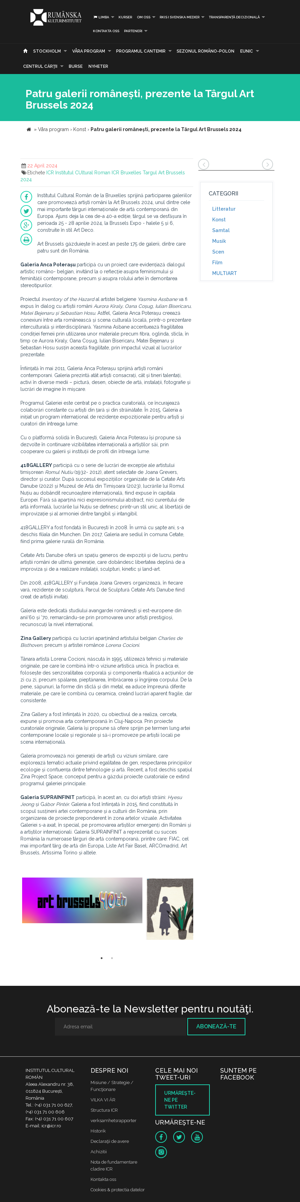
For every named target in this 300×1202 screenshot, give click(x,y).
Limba (101, 17)
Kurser (125, 17)
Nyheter (98, 66)
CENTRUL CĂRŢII (40, 66)
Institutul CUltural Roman (82, 172)
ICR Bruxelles (126, 172)
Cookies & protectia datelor (118, 1189)
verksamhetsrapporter (114, 1120)
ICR (50, 172)
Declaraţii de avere (110, 1141)
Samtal (220, 230)
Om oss (143, 17)
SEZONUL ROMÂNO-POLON (205, 51)
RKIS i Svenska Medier (179, 17)
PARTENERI (133, 31)
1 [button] (101, 958)
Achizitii (99, 1151)
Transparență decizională (234, 17)
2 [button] (112, 958)
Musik (219, 241)
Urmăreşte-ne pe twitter (180, 1100)
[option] (82, 904)
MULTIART (224, 273)
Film (217, 262)
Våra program (88, 51)
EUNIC (246, 51)
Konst (219, 219)
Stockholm (47, 51)
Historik (98, 1131)
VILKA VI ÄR (103, 1099)
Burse (76, 66)
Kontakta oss (106, 31)
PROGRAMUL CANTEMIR (141, 51)
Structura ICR (104, 1110)
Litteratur (223, 209)
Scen (218, 252)
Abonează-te (216, 1026)
